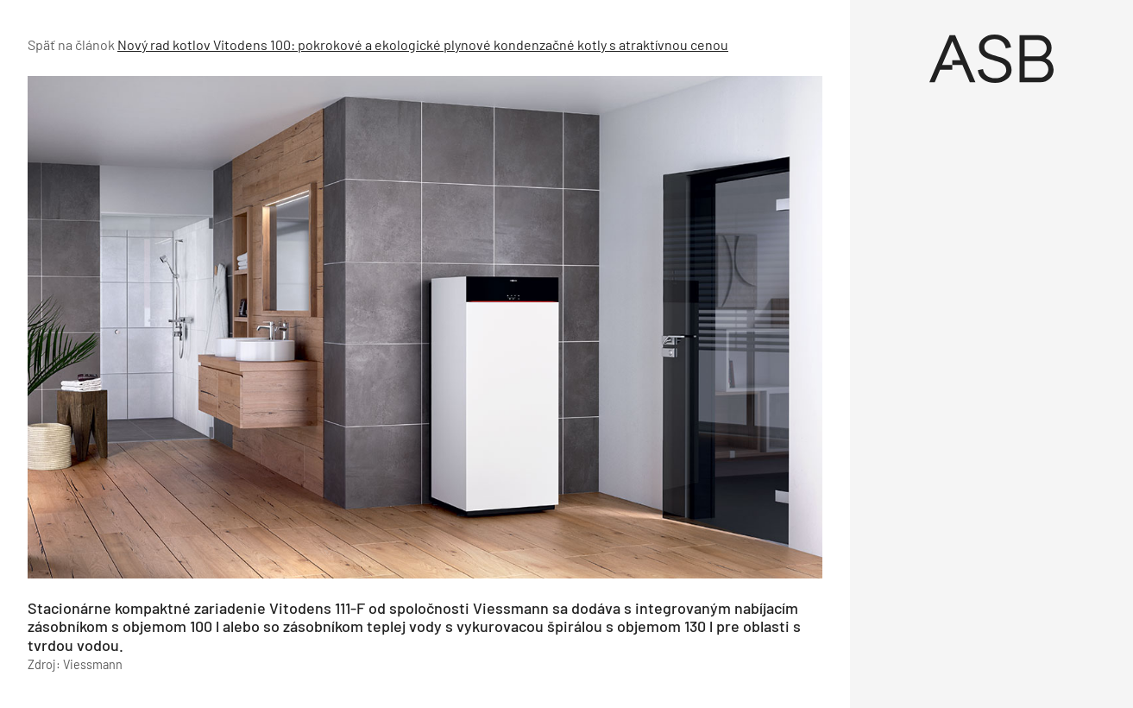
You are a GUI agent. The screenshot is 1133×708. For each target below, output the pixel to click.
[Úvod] (991, 59)
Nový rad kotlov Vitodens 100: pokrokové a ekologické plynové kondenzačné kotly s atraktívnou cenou (422, 44)
